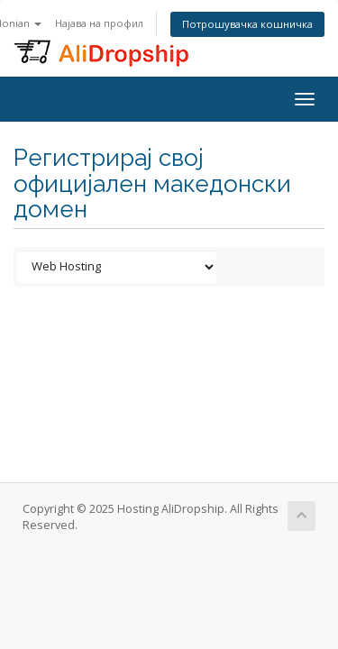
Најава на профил (99, 23)
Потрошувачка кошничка (247, 24)
